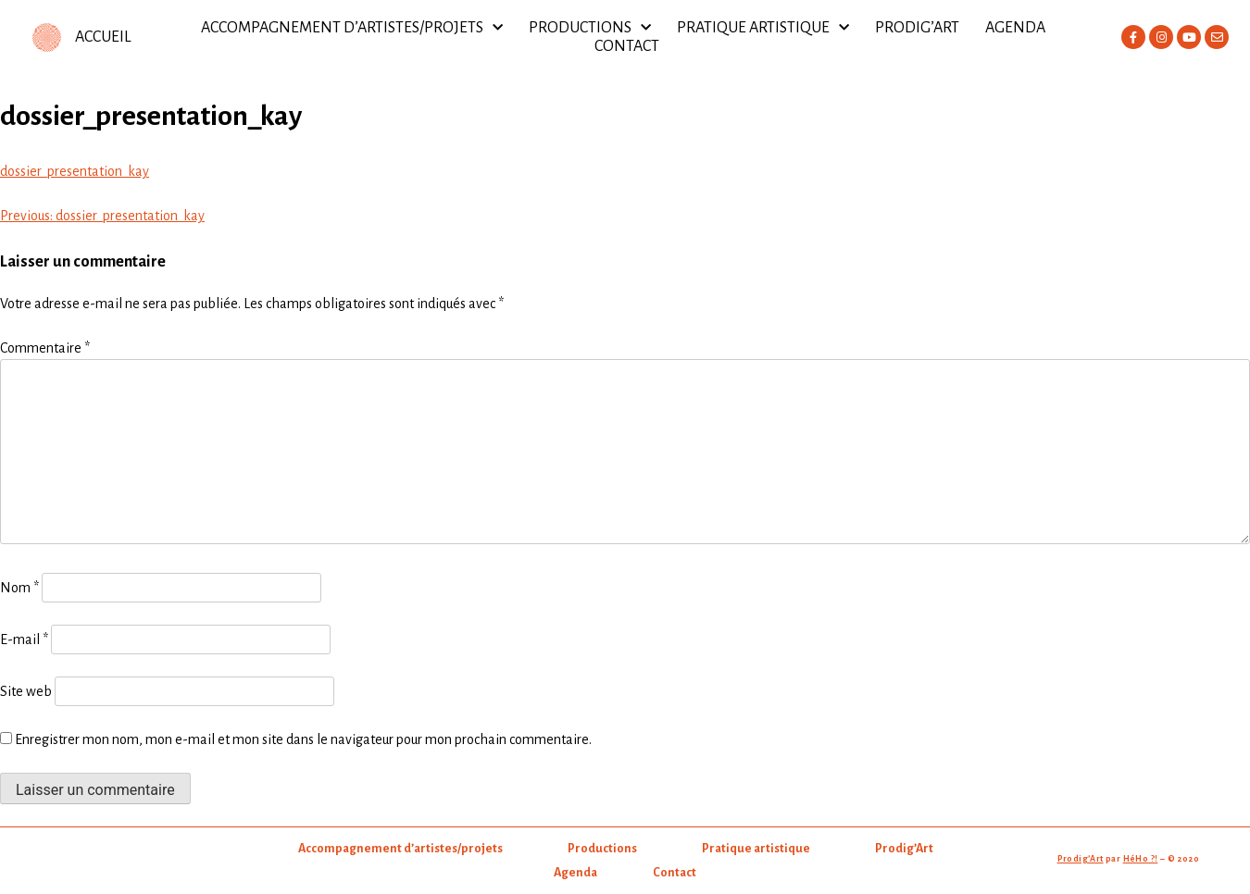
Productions (590, 28)
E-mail (24, 639)
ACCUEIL (103, 37)
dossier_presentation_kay (74, 171)
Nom (19, 587)
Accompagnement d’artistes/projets (352, 28)
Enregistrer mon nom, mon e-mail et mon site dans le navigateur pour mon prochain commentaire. (303, 739)
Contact (626, 46)
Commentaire (45, 348)
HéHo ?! (1140, 858)
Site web (26, 691)
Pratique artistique (763, 28)
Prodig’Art (917, 27)
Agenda (1015, 27)
